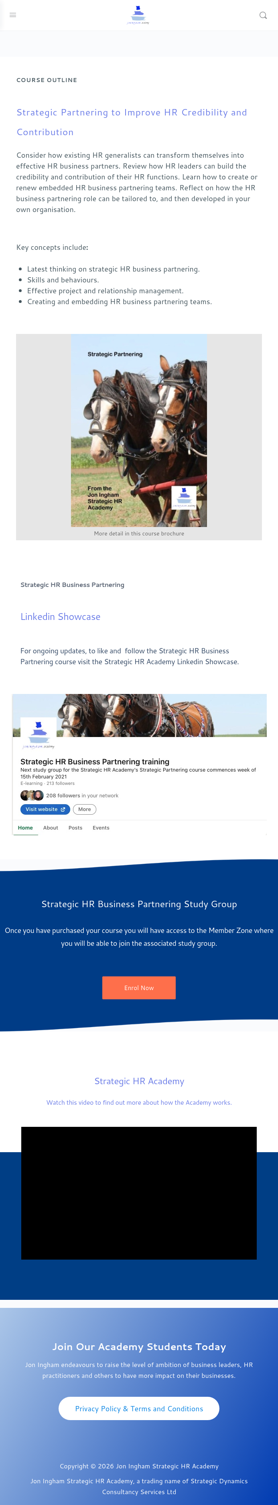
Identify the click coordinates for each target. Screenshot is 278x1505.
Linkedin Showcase (60, 616)
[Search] (263, 15)
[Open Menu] (13, 14)
